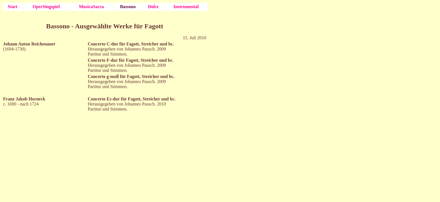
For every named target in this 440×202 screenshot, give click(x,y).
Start (13, 6)
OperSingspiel (46, 6)
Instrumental (186, 6)
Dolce (153, 6)
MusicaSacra (91, 6)
